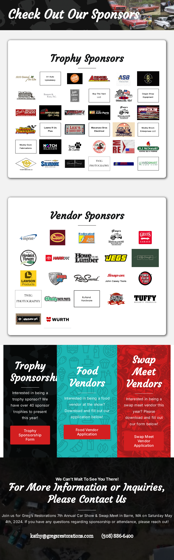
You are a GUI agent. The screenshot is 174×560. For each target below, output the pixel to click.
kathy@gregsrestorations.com (61, 536)
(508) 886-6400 (117, 536)
